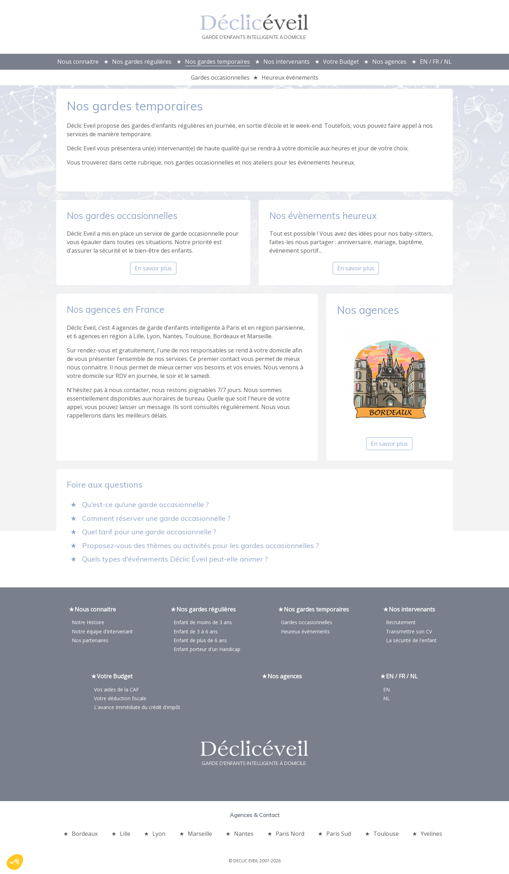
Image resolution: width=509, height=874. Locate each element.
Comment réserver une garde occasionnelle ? (156, 519)
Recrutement (401, 624)
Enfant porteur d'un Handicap (207, 650)
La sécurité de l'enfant (411, 641)
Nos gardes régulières (141, 61)
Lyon (158, 835)
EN (386, 691)
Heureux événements (290, 77)
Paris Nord (290, 835)
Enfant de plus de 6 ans (200, 641)
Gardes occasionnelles (220, 77)
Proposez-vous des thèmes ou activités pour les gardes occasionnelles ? (200, 546)
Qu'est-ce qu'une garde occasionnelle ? (145, 505)
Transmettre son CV (409, 632)
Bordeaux (85, 835)
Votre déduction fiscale (120, 699)
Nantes (243, 835)
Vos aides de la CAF (116, 691)
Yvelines (431, 835)
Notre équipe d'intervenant (102, 632)
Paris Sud (338, 835)
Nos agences (389, 61)
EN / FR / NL (436, 61)
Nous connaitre (78, 61)
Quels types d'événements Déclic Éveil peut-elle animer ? (175, 560)
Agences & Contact (255, 816)
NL (386, 699)
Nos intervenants (286, 61)
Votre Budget (341, 61)
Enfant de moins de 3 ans (203, 624)
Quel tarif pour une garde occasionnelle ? (149, 533)
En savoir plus (153, 270)
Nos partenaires (90, 641)
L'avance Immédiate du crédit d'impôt (137, 708)
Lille (125, 835)
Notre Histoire (88, 624)
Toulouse (386, 835)
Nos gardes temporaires (217, 61)
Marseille (200, 835)
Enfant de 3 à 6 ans (196, 632)
